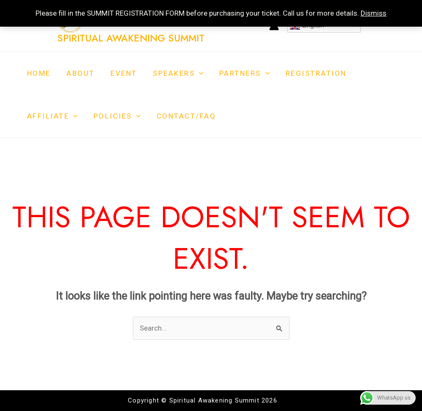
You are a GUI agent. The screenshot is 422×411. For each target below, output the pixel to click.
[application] (194, 73)
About (78, 73)
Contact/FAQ (182, 116)
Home (38, 73)
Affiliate (51, 116)
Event (120, 73)
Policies (114, 116)
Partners (237, 73)
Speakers (173, 73)
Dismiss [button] (373, 13)
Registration (307, 73)
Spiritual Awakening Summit (130, 38)
